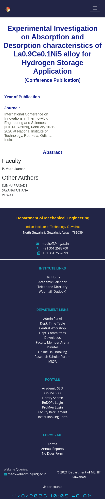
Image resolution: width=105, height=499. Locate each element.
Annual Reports (52, 449)
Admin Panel (52, 318)
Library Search (52, 398)
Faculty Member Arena (52, 342)
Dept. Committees (52, 333)
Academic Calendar (52, 282)
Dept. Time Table (52, 323)
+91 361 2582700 (52, 248)
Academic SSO (52, 388)
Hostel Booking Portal (52, 417)
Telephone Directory (53, 287)
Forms (52, 444)
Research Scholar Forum (52, 356)
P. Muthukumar (13, 169)
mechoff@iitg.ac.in (52, 243)
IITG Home (52, 277)
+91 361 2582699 (52, 253)
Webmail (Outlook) (52, 291)
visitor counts (52, 487)
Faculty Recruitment (52, 412)
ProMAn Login (52, 407)
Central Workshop (52, 328)
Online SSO (52, 393)
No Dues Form (52, 453)
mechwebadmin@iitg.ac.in (25, 474)
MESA (52, 361)
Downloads (52, 337)
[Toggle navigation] (95, 8)
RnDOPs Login (52, 402)
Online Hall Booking (52, 352)
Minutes (52, 347)
